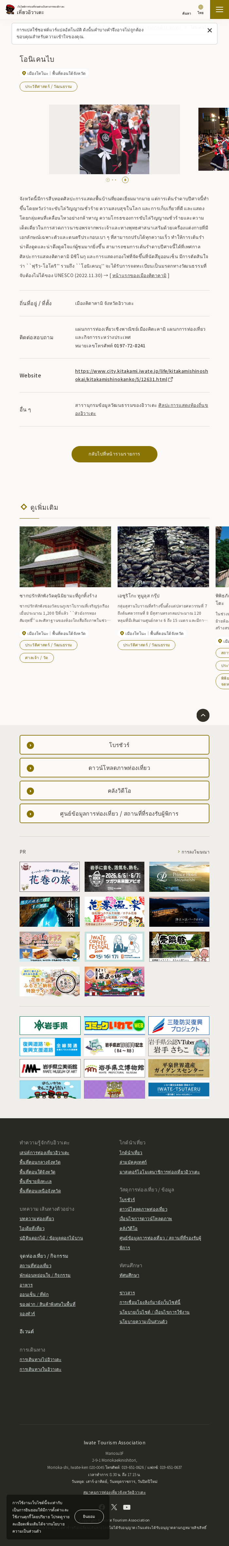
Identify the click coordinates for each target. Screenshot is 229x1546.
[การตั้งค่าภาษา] (201, 10)
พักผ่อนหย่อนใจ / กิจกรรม (45, 1275)
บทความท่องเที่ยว (37, 1218)
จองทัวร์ (27, 1313)
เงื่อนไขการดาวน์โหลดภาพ (146, 1218)
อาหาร (26, 1285)
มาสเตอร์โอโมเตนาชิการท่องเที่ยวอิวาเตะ (160, 1172)
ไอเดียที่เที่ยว (32, 1228)
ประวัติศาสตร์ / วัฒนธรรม (48, 86)
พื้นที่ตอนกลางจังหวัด (40, 1162)
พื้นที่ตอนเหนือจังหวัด (40, 1191)
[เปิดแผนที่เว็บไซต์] (219, 9)
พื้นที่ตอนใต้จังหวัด (37, 1172)
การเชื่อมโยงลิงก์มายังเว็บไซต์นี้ (150, 1302)
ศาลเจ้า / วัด (36, 657)
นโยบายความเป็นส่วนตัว (144, 1321)
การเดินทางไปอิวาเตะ (40, 1359)
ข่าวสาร (127, 1292)
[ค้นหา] (186, 10)
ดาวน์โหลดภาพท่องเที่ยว (144, 1209)
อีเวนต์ (27, 1331)
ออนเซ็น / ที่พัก (34, 1294)
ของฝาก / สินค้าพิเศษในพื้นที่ (47, 1304)
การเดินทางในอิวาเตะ (40, 1369)
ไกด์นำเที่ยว (131, 1152)
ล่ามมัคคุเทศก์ (133, 1162)
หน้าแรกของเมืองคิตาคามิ (139, 275)
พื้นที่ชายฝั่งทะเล (36, 1181)
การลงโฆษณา (195, 852)
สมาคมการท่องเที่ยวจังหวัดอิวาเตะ (114, 1492)
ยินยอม (89, 1516)
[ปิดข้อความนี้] (210, 30)
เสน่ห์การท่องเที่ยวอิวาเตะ (44, 1152)
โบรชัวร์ (127, 1199)
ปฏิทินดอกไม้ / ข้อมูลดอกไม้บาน (51, 1238)
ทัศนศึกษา (129, 1275)
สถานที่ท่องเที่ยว (35, 1265)
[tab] (108, 180)
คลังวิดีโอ (129, 1228)
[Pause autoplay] (125, 179)
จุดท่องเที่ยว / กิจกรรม (44, 1255)
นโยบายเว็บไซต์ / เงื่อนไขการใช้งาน (155, 1312)
